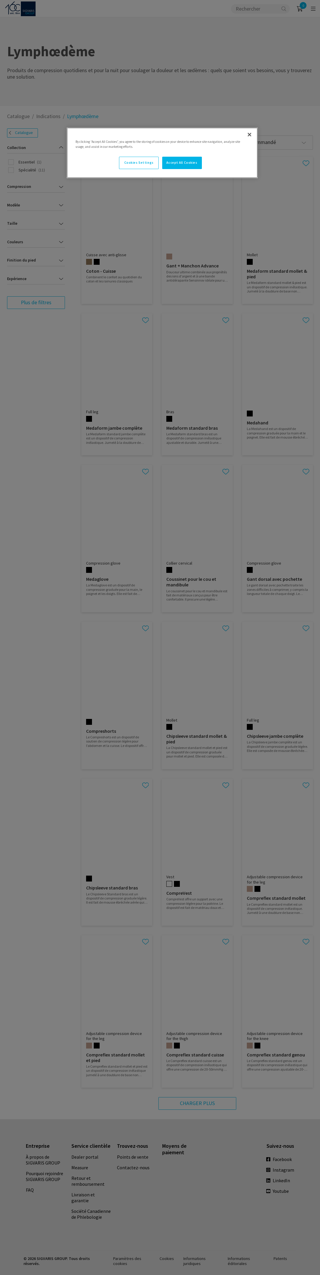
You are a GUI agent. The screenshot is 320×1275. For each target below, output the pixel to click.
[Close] (249, 134)
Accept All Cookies (181, 163)
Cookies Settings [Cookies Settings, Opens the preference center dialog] (139, 163)
